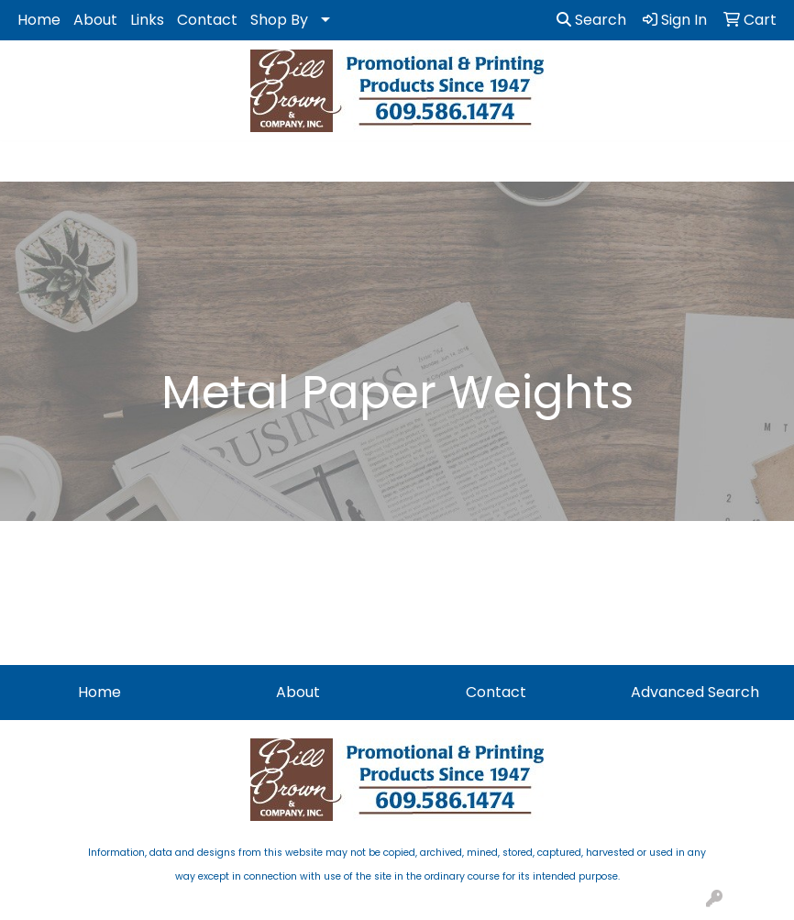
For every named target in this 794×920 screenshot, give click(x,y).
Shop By (279, 19)
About (95, 19)
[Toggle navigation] (28, 161)
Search (591, 19)
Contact (207, 19)
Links (147, 19)
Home (39, 19)
